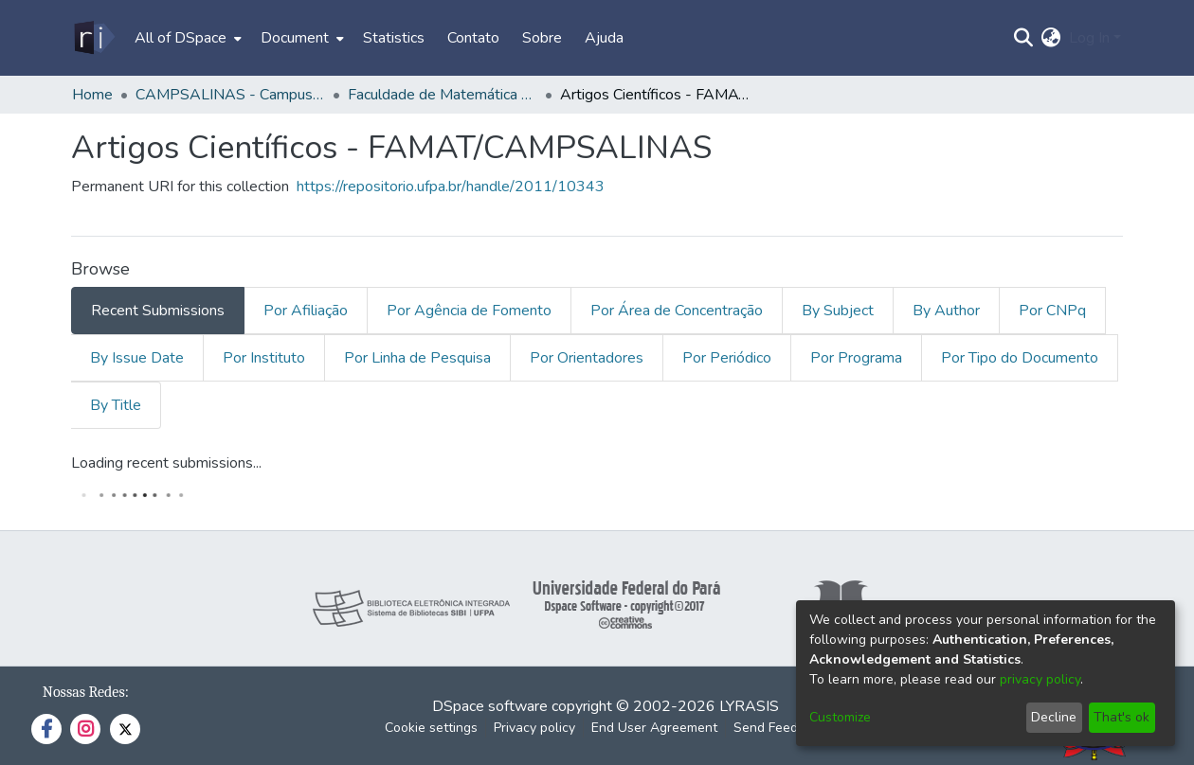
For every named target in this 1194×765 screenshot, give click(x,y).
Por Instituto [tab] (264, 357)
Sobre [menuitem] (542, 37)
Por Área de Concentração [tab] (676, 310)
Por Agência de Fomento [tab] (469, 310)
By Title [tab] (115, 405)
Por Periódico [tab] (726, 357)
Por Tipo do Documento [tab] (1019, 357)
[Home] (93, 38)
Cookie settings (431, 728)
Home (92, 94)
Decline (1053, 717)
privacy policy (1040, 679)
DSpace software (490, 706)
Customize (840, 717)
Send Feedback (779, 728)
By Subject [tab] (838, 310)
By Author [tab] (946, 310)
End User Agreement (654, 728)
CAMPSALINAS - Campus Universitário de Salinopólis (230, 94)
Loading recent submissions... (166, 463)
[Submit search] (1024, 38)
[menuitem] (186, 38)
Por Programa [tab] (856, 357)
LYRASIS (749, 706)
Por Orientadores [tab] (586, 357)
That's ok (1121, 717)
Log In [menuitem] (1089, 37)
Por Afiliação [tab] (305, 310)
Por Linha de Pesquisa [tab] (417, 357)
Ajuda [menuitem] (604, 37)
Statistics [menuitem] (394, 37)
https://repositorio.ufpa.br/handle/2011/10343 (451, 186)
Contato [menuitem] (473, 37)
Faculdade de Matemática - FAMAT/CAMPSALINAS (442, 94)
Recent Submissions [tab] (158, 310)
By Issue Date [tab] (137, 357)
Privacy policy (534, 728)
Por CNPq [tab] (1052, 310)
